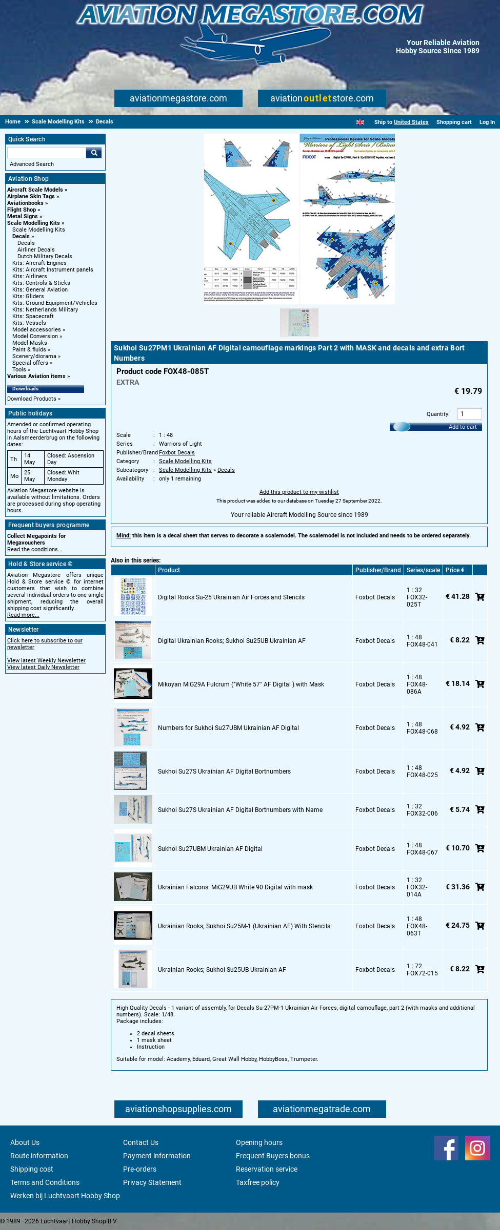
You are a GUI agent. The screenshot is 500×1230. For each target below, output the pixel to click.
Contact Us (140, 1142)
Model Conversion (35, 336)
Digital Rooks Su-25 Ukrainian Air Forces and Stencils (231, 597)
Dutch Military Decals (44, 256)
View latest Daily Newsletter (43, 667)
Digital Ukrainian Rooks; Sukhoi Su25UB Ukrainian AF (232, 640)
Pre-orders (139, 1169)
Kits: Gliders (28, 296)
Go (94, 152)
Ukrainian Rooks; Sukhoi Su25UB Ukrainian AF (222, 969)
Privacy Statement (152, 1182)
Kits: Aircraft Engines (39, 263)
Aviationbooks (25, 203)
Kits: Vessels (29, 323)
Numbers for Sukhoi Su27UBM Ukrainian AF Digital (228, 728)
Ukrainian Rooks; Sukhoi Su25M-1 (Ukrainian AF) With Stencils (244, 926)
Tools (19, 369)
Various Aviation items (36, 376)
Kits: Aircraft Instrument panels (52, 269)
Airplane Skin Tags (31, 196)
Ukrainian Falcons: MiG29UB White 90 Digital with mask (235, 887)
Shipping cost (31, 1169)
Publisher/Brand (378, 570)
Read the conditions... (35, 549)
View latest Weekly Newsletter (46, 660)
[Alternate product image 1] (299, 337)
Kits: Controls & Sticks (41, 283)
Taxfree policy (257, 1182)
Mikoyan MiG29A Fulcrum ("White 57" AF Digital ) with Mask (241, 684)
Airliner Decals (36, 249)
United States (411, 122)
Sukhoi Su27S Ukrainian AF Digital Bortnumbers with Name (240, 810)
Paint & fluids (29, 349)
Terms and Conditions (44, 1182)
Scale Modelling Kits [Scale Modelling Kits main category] (38, 229)
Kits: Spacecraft (33, 316)
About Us (24, 1142)
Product (169, 570)
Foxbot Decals (177, 452)
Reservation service (266, 1169)
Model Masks (29, 343)
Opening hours (259, 1142)
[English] (360, 122)
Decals (21, 236)
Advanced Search (32, 164)
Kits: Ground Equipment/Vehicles (54, 303)
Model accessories (36, 329)
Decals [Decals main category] (26, 243)
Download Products (31, 398)
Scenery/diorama (34, 356)
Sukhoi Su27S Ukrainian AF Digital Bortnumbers (224, 771)
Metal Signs (22, 216)
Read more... (23, 615)
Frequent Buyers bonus (273, 1156)
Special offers (30, 363)
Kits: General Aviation (40, 289)
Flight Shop (21, 209)
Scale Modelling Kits (33, 223)
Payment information (157, 1156)
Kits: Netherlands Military (45, 309)
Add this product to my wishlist (299, 492)
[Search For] (46, 152)
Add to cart (463, 427)
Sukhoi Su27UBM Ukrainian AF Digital (210, 848)
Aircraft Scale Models (35, 189)
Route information (39, 1156)
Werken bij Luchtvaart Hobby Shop (65, 1196)
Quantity (437, 414)
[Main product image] (299, 302)
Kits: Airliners (29, 276)
